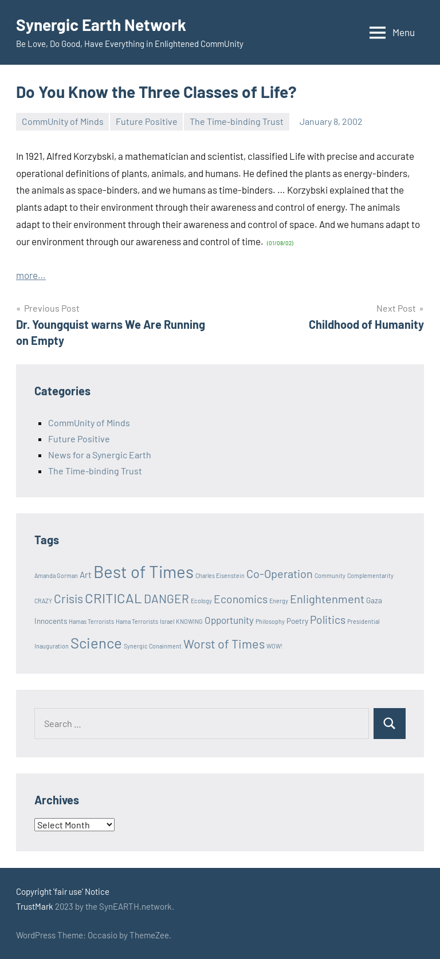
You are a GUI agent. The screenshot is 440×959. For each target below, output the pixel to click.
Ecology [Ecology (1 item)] (201, 600)
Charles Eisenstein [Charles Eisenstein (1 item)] (220, 575)
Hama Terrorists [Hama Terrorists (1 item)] (137, 621)
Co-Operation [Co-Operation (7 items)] (279, 573)
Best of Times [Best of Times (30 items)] (143, 571)
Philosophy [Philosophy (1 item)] (270, 621)
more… (31, 275)
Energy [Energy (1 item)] (278, 600)
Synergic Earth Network (101, 24)
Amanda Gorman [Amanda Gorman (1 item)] (56, 575)
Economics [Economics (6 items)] (241, 599)
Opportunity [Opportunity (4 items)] (229, 620)
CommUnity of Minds (63, 121)
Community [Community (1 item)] (330, 575)
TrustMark (34, 906)
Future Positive (147, 121)
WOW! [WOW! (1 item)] (274, 646)
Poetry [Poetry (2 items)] (297, 621)
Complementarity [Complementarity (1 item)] (370, 575)
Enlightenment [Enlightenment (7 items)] (327, 599)
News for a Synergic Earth (99, 454)
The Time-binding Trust (237, 121)
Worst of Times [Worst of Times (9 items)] (224, 643)
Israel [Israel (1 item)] (167, 621)
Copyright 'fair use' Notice (62, 891)
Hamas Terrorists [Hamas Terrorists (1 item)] (91, 621)
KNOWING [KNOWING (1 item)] (189, 621)
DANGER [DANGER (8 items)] (166, 598)
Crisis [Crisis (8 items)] (68, 598)
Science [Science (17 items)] (96, 642)
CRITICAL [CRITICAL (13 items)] (113, 597)
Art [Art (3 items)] (86, 574)
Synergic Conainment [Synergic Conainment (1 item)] (153, 646)
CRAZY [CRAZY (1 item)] (43, 600)
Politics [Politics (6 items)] (327, 619)
